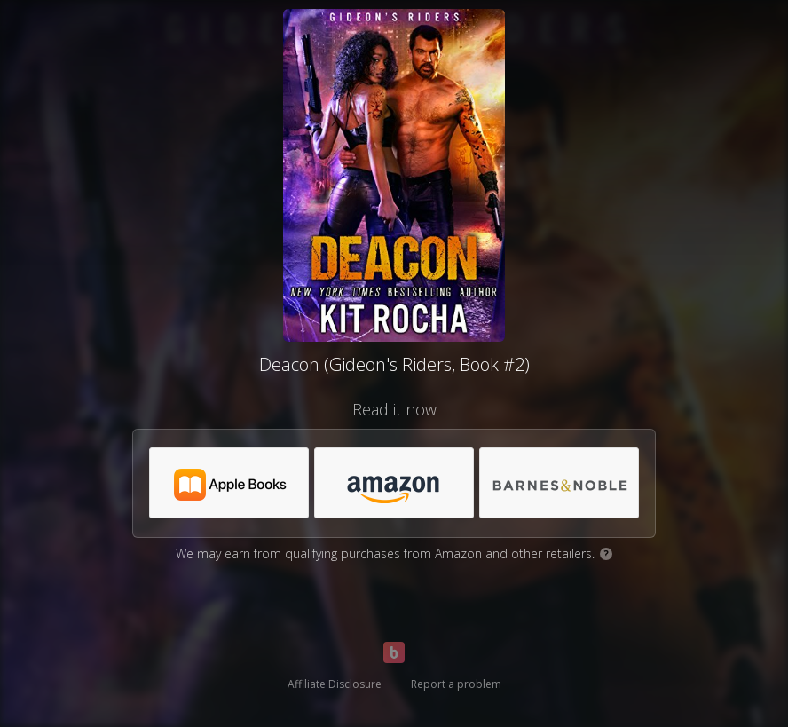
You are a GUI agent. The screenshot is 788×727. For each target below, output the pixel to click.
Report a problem (456, 683)
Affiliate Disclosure (335, 683)
